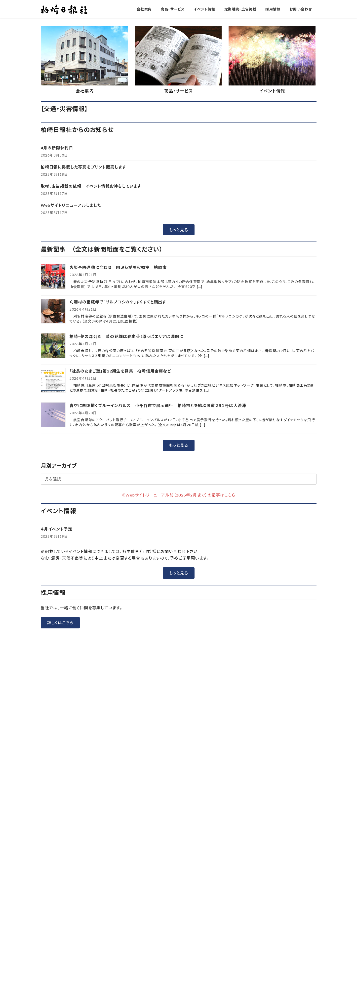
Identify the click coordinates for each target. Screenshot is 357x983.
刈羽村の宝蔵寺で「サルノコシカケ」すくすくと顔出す (118, 414)
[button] (159, 127)
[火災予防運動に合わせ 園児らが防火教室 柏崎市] (53, 390)
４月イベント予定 (57, 641)
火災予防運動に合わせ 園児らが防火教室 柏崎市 (118, 380)
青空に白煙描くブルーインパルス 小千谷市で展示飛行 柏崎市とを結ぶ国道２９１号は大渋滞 (158, 518)
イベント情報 (272, 203)
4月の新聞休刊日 (57, 260)
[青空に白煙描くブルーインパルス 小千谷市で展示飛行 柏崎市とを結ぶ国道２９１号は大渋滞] (53, 528)
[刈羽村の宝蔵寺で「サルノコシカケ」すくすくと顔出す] (53, 424)
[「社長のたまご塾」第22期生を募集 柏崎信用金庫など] (53, 493)
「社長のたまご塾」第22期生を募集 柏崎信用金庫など (120, 483)
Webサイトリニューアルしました (71, 318)
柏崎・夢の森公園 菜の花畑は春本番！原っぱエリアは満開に (126, 449)
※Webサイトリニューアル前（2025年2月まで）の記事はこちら (178, 607)
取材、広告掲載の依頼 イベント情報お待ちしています (91, 298)
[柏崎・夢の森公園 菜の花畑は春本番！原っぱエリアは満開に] (53, 459)
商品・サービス (178, 203)
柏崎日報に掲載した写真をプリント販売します (83, 279)
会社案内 (85, 203)
